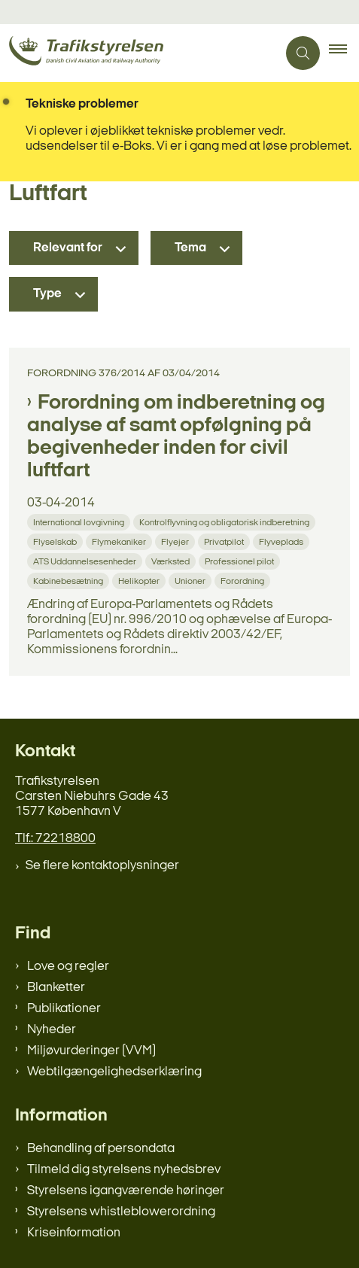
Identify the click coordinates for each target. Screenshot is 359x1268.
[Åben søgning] (303, 53)
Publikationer (64, 1008)
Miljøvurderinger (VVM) (91, 1051)
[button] (344, 53)
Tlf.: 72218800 (55, 838)
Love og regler (68, 966)
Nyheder (51, 1029)
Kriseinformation (73, 1233)
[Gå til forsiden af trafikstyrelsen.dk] (138, 53)
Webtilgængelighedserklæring (114, 1072)
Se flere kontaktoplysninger (102, 865)
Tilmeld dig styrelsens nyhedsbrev (124, 1169)
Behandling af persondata (101, 1148)
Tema (190, 248)
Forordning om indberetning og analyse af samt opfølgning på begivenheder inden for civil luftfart (176, 437)
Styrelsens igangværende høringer (125, 1190)
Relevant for (67, 248)
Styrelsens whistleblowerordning (121, 1212)
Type (47, 293)
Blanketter (56, 987)
